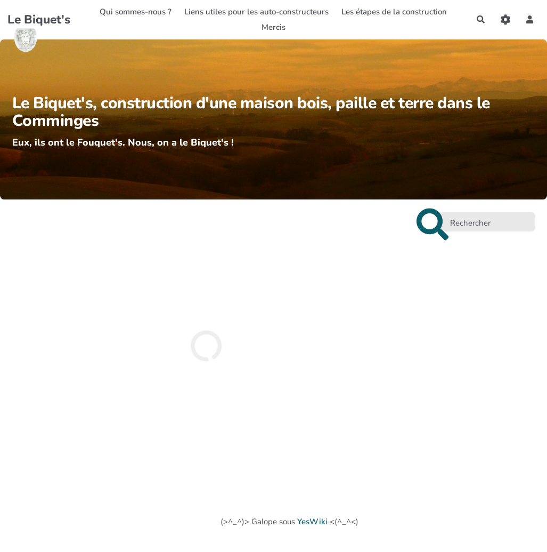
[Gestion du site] (505, 19)
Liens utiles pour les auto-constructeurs (256, 11)
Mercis (273, 27)
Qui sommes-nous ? (136, 11)
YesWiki (312, 521)
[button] (530, 19)
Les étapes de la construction (394, 11)
